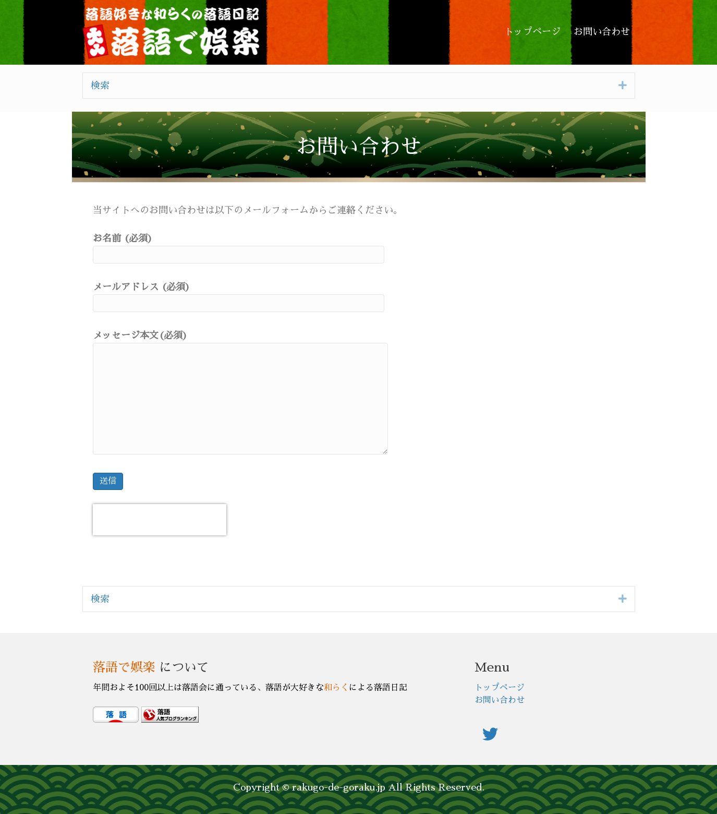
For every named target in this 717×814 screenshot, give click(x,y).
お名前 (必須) (238, 249)
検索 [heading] (100, 85)
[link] (532, 32)
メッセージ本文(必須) (240, 392)
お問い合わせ (500, 700)
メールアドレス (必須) (238, 297)
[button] (622, 85)
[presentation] (159, 519)
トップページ (500, 688)
